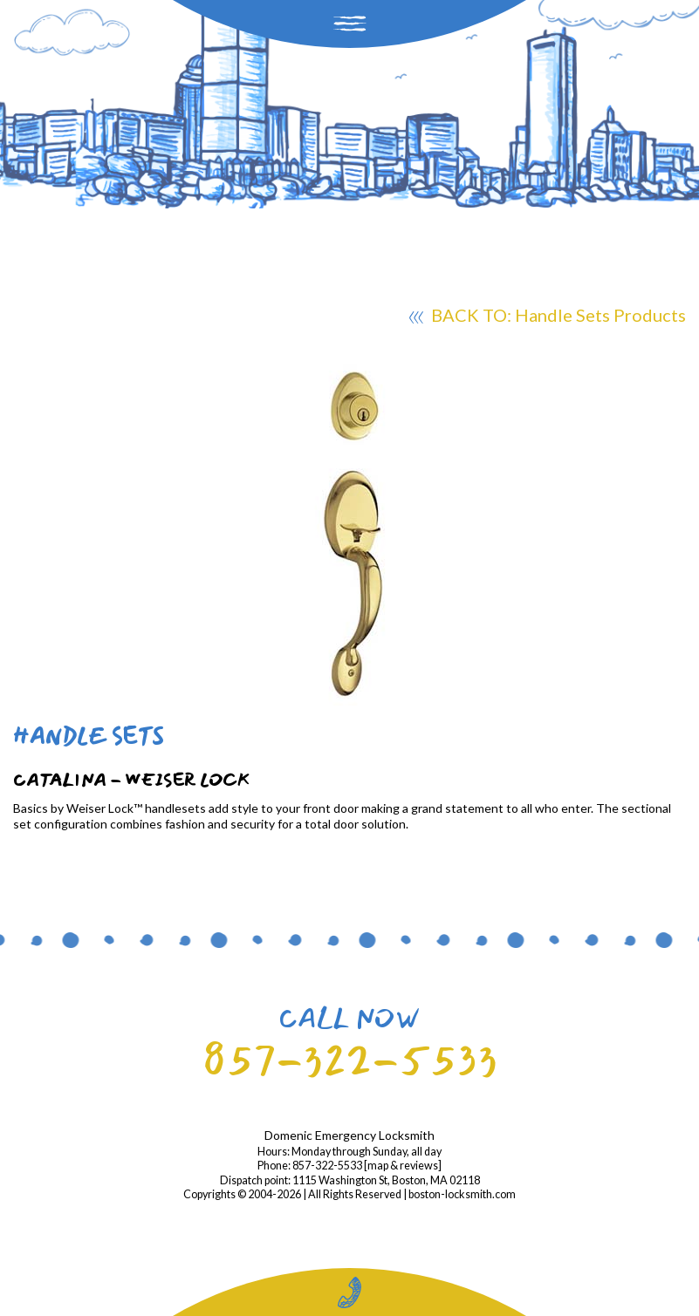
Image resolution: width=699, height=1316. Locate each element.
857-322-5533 (349, 1060)
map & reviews (402, 1165)
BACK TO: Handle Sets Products (547, 317)
